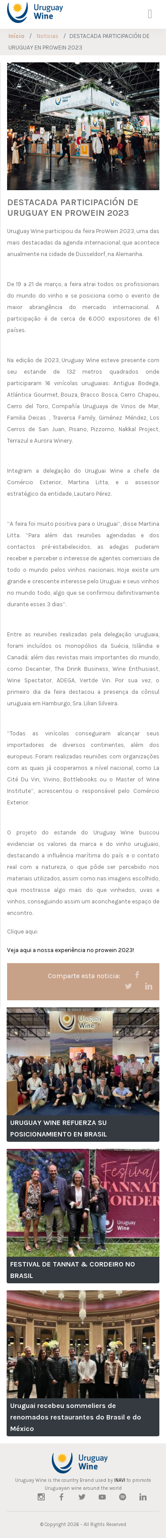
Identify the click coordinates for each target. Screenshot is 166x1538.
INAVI (119, 1480)
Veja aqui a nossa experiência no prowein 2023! (70, 950)
